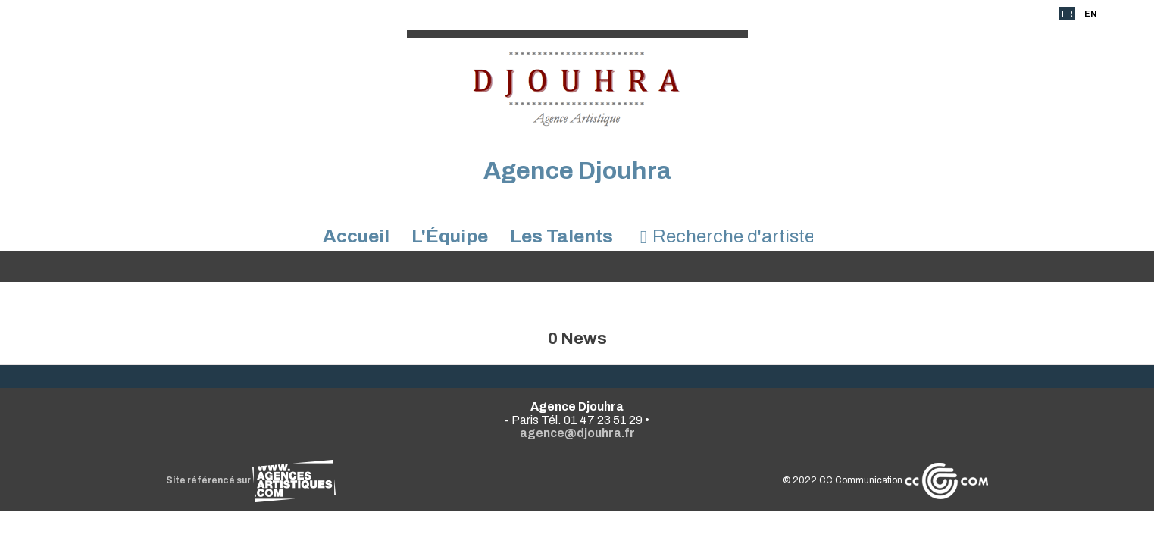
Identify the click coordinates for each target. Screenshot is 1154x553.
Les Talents (561, 236)
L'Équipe (449, 236)
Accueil (356, 236)
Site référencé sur (251, 480)
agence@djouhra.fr (577, 432)
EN (1090, 13)
